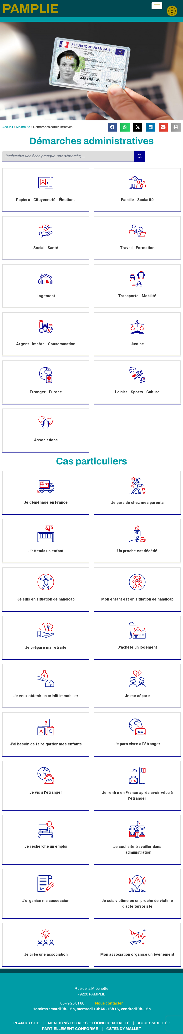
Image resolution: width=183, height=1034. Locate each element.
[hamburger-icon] (157, 5)
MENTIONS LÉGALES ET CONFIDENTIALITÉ (88, 1023)
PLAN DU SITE (26, 1023)
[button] (112, 127)
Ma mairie (23, 127)
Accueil (7, 127)
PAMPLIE (30, 8)
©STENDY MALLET (123, 1029)
